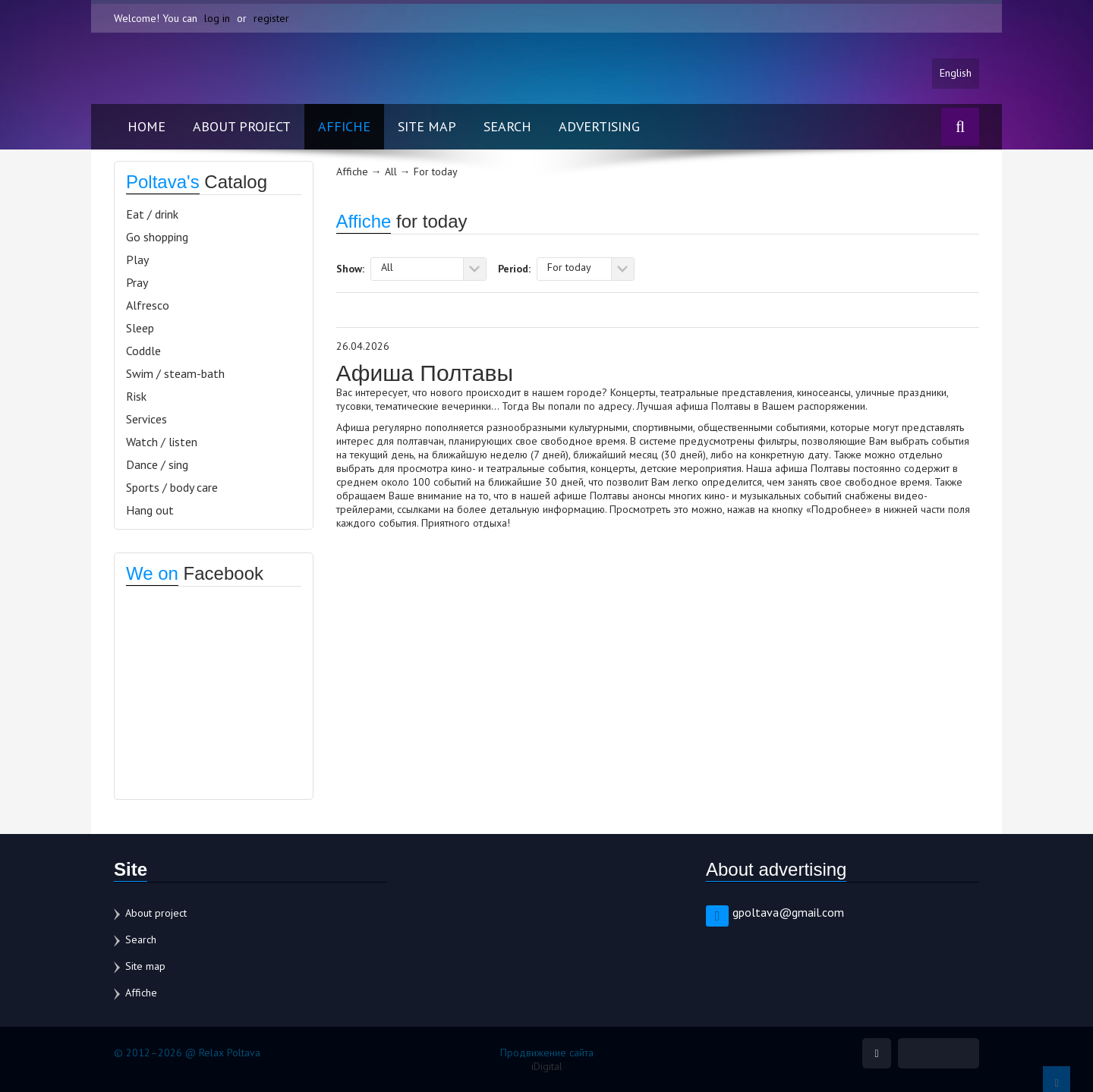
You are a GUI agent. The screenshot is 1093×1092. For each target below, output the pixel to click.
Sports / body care (172, 487)
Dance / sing (157, 464)
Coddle (143, 350)
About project (242, 126)
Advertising (599, 126)
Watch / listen (161, 441)
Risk (136, 396)
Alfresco (147, 305)
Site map (427, 126)
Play (137, 259)
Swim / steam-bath (175, 373)
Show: (350, 268)
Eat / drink (152, 214)
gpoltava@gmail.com (788, 912)
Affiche (344, 126)
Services (146, 418)
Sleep (140, 327)
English (956, 73)
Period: (514, 268)
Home (146, 126)
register (271, 18)
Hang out (150, 510)
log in (217, 18)
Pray (137, 282)
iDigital (546, 1066)
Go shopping (157, 236)
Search (507, 126)
